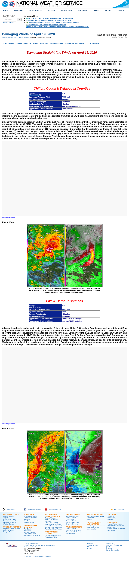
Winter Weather (70, 533)
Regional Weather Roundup (11, 528)
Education (112, 522)
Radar (35, 43)
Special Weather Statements (54, 526)
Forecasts (44, 43)
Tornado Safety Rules (72, 522)
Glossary (89, 548)
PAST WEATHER (35, 11)
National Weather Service (32, 547)
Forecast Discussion (30, 517)
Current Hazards (8, 43)
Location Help (8, 22)
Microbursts (111, 530)
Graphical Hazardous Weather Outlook (9, 523)
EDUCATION (83, 11)
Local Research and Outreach (94, 523)
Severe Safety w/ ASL (72, 524)
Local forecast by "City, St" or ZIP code (10, 16)
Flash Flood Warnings (51, 522)
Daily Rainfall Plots (30, 533)
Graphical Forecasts (30, 516)
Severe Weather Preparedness (71, 518)
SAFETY (51, 11)
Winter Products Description (116, 528)
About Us (112, 514)
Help (88, 547)
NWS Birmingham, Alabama (20, 37)
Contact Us (111, 516)
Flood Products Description (116, 525)
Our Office (111, 519)
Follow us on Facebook (32, 509)
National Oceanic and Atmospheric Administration (39, 545)
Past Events (28, 529)
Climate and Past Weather (75, 43)
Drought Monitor (8, 532)
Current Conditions (24, 43)
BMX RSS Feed (117, 509)
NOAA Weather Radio (72, 516)
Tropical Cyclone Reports (32, 535)
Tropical (5, 517)
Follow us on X (9, 509)
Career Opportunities (112, 550)
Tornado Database (29, 532)
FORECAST (18, 11)
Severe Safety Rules (72, 521)
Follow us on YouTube (53, 509)
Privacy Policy (110, 544)
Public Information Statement (12, 521)
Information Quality (92, 545)
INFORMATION (66, 11)
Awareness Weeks (74, 527)
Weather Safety (73, 514)
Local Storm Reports (9, 519)
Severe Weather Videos (115, 524)
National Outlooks (8, 516)
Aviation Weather (29, 522)
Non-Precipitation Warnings (53, 527)
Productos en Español (51, 533)
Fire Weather (28, 521)
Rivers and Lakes (56, 43)
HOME (5, 11)
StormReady (90, 517)
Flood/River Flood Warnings (53, 529)
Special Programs (95, 514)
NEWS (96, 11)
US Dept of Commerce (31, 544)
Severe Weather (71, 528)
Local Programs (93, 43)
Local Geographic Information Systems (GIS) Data (96, 526)
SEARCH (108, 11)
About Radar (111, 527)
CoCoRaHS (90, 519)
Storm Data (27, 530)
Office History (112, 517)
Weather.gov (6, 37)
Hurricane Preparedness (73, 530)
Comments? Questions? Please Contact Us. (37, 556)
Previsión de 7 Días (51, 537)
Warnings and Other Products (52, 515)
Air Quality (27, 519)
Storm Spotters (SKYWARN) (95, 516)
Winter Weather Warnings (53, 524)
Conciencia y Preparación (53, 535)
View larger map (8, 217)
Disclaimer (90, 544)
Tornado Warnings (50, 518)
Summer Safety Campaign (74, 532)
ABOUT (121, 11)
